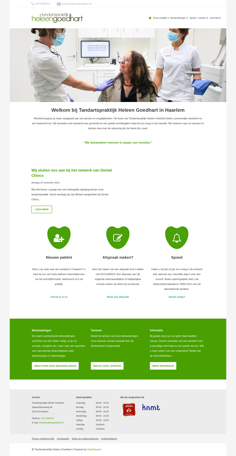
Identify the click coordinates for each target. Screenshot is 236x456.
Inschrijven (215, 18)
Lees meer (42, 209)
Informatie (156, 330)
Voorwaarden (63, 438)
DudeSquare (94, 449)
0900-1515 (186, 284)
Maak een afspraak (118, 297)
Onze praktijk (161, 18)
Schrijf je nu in (58, 297)
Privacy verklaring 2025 (43, 438)
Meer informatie (163, 366)
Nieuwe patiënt (59, 257)
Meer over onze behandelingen (55, 366)
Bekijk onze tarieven (107, 366)
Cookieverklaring (109, 438)
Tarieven (96, 330)
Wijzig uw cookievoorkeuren (85, 438)
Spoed (193, 18)
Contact (203, 18)
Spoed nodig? (177, 297)
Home (150, 18)
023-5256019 (42, 3)
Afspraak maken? (117, 257)
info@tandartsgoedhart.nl (77, 3)
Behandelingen (179, 18)
